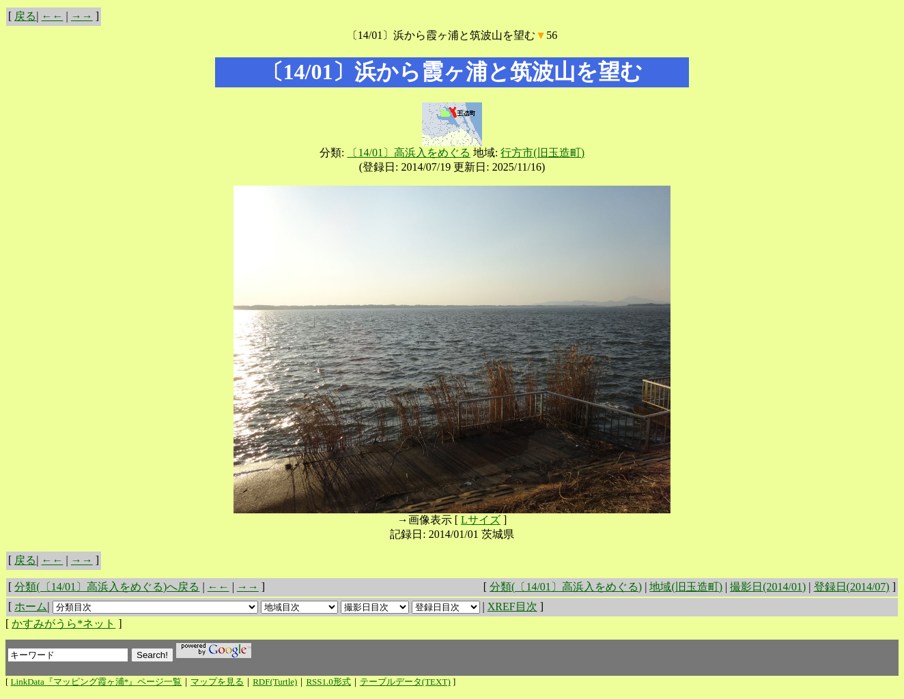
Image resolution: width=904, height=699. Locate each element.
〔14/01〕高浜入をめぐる (408, 152)
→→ (82, 16)
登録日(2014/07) (852, 587)
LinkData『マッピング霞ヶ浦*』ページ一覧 (96, 681)
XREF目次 (512, 606)
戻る (25, 16)
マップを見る (217, 681)
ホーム (30, 606)
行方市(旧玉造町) (542, 152)
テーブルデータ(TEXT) (405, 681)
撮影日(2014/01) (768, 587)
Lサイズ (480, 520)
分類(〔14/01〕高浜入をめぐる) (566, 587)
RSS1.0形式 (328, 681)
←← (52, 16)
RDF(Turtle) (275, 681)
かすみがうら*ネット (63, 623)
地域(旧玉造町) (685, 587)
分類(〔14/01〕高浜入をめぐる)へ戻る (106, 587)
